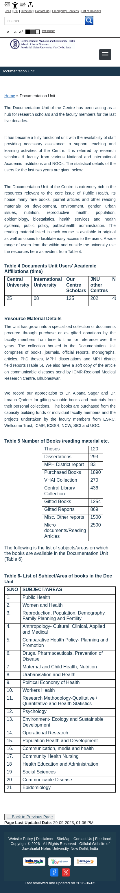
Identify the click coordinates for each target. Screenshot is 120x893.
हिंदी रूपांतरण (48, 31)
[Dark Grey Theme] (32, 32)
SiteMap (64, 839)
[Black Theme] (27, 32)
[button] (105, 54)
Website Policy (20, 839)
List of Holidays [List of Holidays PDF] (91, 11)
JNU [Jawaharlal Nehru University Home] (8, 11)
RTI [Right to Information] (16, 11)
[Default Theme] (37, 32)
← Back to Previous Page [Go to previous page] (30, 817)
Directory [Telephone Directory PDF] (26, 11)
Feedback (103, 839)
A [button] (21, 31)
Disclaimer (45, 839)
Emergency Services (65, 11)
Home (9, 95)
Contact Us (42, 11)
